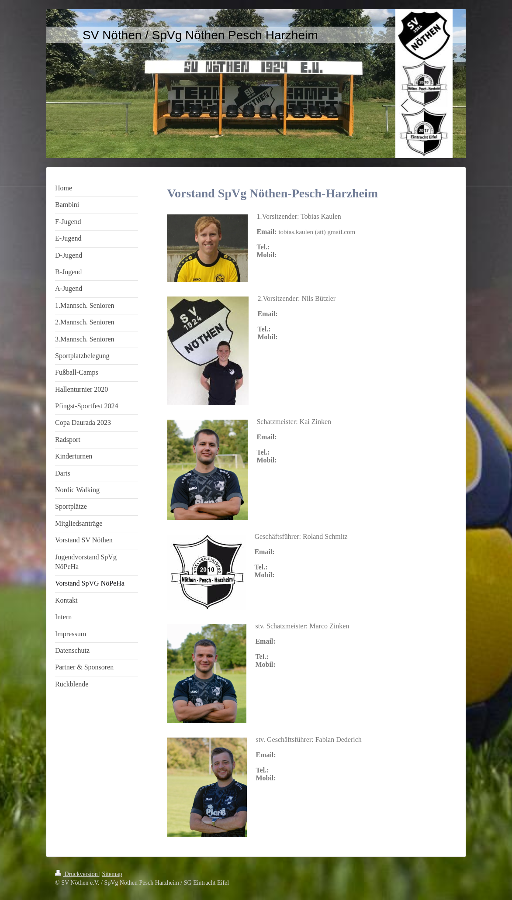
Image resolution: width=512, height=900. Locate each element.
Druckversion (77, 874)
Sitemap (112, 874)
